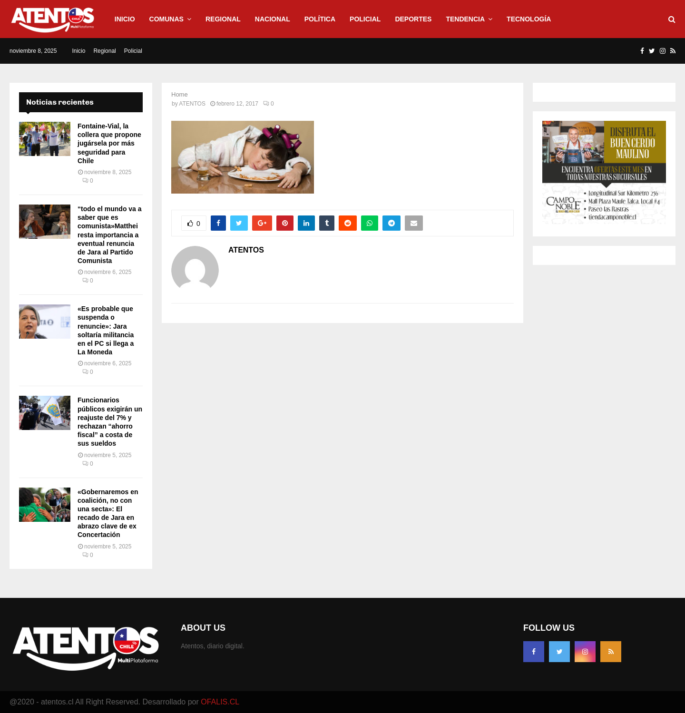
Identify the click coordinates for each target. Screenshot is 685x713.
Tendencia (465, 19)
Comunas (166, 19)
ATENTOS (192, 103)
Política (319, 19)
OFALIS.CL (220, 702)
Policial (365, 19)
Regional (223, 19)
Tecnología (529, 19)
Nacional (272, 19)
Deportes (413, 19)
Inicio (125, 19)
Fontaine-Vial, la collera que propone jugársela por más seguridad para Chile (109, 143)
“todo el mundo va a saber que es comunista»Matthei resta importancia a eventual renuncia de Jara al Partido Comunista (110, 234)
